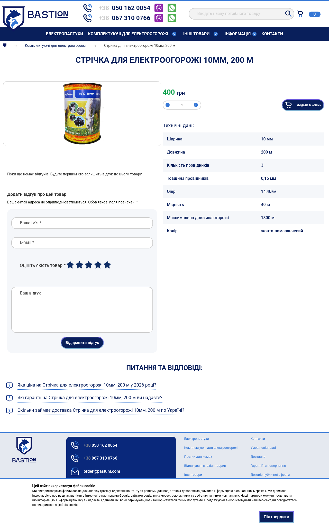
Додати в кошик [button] (303, 105)
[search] (242, 14)
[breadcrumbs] (4, 45)
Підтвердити (276, 517)
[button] (288, 13)
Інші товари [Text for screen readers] (196, 34)
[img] (82, 114)
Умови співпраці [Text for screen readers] (263, 448)
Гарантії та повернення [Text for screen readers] (268, 466)
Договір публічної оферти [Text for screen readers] (270, 475)
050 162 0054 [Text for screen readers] (100, 445)
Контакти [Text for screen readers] (272, 33)
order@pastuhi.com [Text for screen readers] (102, 471)
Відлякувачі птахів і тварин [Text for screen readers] (205, 466)
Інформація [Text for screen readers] (238, 34)
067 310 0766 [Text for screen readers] (100, 458)
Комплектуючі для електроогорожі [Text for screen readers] (128, 34)
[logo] (12, 449)
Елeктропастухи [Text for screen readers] (64, 33)
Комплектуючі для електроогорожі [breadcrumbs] (55, 45)
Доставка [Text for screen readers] (258, 457)
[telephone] (118, 8)
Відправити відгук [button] (82, 350)
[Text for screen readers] (35, 30)
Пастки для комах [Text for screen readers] (198, 457)
